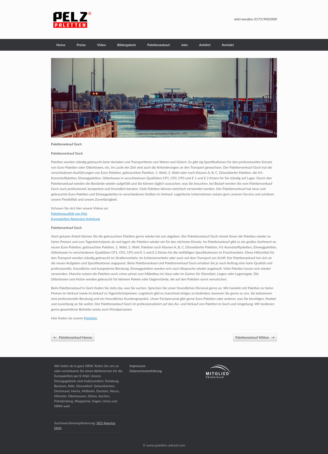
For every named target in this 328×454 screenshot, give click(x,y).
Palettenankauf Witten (255, 337)
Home (60, 45)
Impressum (137, 366)
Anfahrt (205, 45)
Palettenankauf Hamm (72, 337)
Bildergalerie (126, 45)
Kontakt (228, 45)
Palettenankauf (158, 45)
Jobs (184, 45)
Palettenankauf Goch (66, 144)
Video (101, 45)
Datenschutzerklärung (145, 371)
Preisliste (90, 318)
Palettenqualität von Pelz (69, 213)
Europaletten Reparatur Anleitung (75, 219)
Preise (81, 45)
